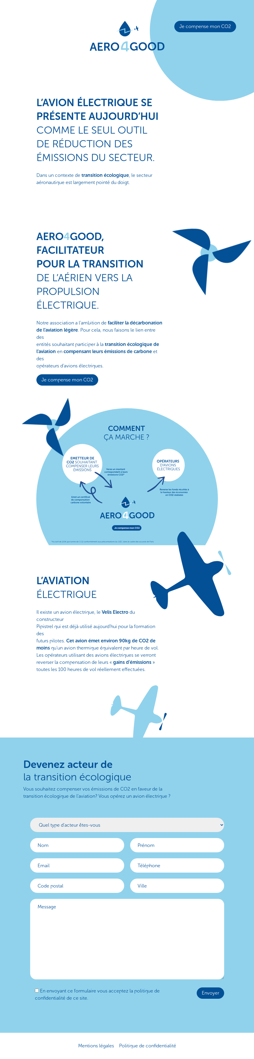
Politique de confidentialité (147, 1046)
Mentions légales (96, 1046)
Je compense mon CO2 (205, 26)
